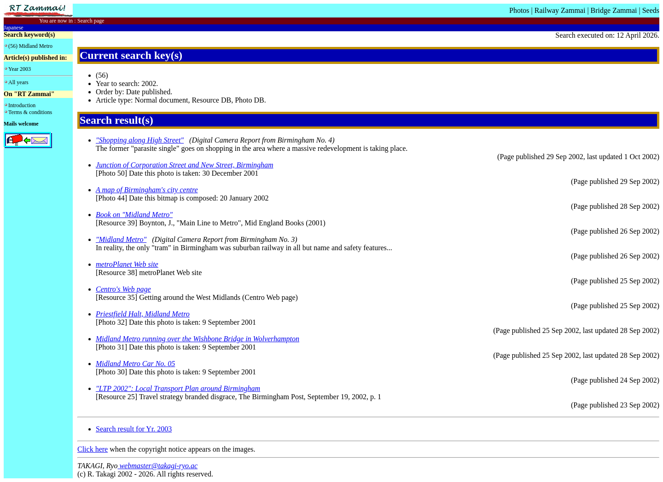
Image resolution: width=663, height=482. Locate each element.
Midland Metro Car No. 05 (135, 363)
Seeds (650, 10)
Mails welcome (21, 123)
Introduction (21, 105)
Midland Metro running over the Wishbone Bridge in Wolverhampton (197, 339)
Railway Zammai (560, 10)
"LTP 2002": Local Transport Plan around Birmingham (178, 388)
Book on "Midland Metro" (134, 214)
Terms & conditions (30, 112)
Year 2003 (19, 69)
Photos (519, 10)
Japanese (13, 27)
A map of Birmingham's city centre (147, 190)
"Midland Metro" (121, 239)
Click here (92, 449)
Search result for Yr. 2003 (134, 429)
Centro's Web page (123, 289)
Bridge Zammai (614, 10)
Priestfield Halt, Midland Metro (143, 314)
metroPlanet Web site (127, 264)
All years (18, 82)
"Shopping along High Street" (140, 140)
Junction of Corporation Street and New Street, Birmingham (184, 165)
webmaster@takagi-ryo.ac (157, 466)
